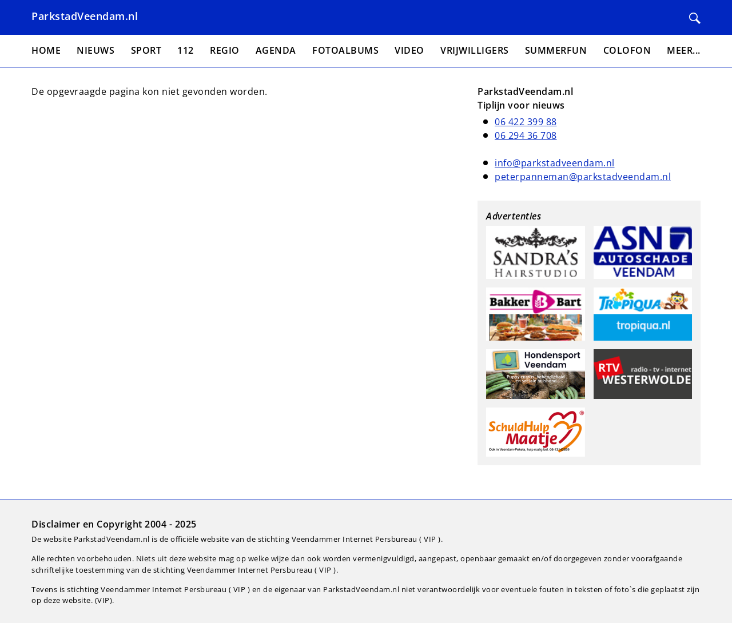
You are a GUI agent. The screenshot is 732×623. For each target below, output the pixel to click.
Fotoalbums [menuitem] (345, 50)
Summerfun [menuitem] (556, 50)
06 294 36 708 (526, 135)
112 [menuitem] (185, 50)
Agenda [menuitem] (276, 50)
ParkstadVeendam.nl (84, 16)
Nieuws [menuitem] (95, 50)
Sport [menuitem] (146, 50)
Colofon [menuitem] (627, 50)
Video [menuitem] (409, 50)
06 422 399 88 (526, 121)
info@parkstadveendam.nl (555, 163)
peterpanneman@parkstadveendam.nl (583, 176)
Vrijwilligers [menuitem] (474, 50)
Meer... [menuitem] (684, 50)
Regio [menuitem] (225, 50)
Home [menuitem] (46, 50)
